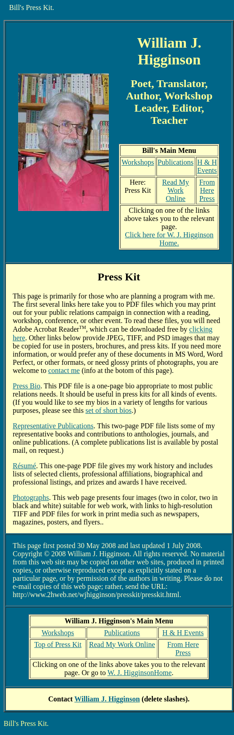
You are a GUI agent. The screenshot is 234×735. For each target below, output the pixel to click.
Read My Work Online (175, 190)
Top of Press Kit (57, 644)
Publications (176, 162)
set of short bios (108, 410)
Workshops (138, 162)
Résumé (24, 466)
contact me (64, 370)
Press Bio (26, 386)
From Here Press (207, 190)
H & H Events (207, 166)
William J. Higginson (107, 699)
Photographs (31, 497)
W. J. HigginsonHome (139, 672)
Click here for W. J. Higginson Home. (169, 239)
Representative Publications (53, 426)
